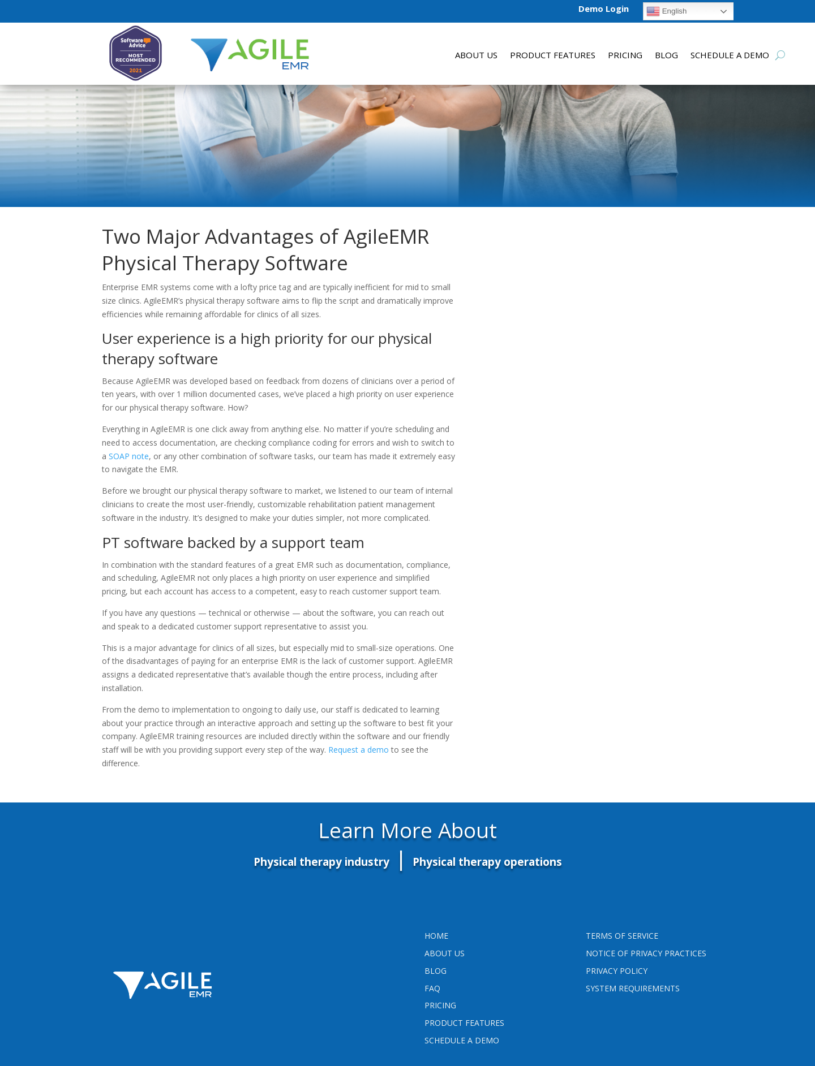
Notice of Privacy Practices (646, 953)
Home (436, 935)
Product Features (464, 1022)
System (633, 988)
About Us (476, 56)
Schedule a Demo (729, 56)
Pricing (625, 56)
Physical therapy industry (321, 861)
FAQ (432, 988)
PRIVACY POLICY (616, 970)
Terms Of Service (622, 935)
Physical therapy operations (487, 861)
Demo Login (603, 8)
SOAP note (129, 456)
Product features (552, 56)
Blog (666, 56)
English (666, 11)
